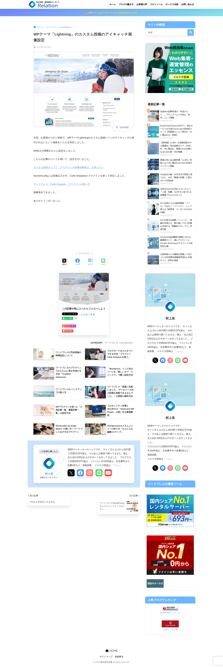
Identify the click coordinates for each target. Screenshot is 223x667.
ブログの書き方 (126, 4)
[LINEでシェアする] (103, 262)
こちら (116, 465)
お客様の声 (141, 4)
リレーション (55, 4)
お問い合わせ (187, 4)
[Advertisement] (83, 227)
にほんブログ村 (170, 631)
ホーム (112, 4)
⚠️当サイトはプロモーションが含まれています (111, 12)
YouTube (108, 478)
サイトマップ (106, 659)
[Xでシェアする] (64, 262)
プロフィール (156, 4)
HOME (111, 653)
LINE (99, 478)
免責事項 (119, 659)
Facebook (80, 478)
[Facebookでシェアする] (77, 262)
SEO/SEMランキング (170, 614)
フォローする (87, 314)
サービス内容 (172, 4)
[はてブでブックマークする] (90, 262)
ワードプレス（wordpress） (119, 342)
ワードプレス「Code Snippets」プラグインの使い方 (61, 184)
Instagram (89, 478)
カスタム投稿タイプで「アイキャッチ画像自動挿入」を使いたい (68, 167)
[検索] (190, 32)
